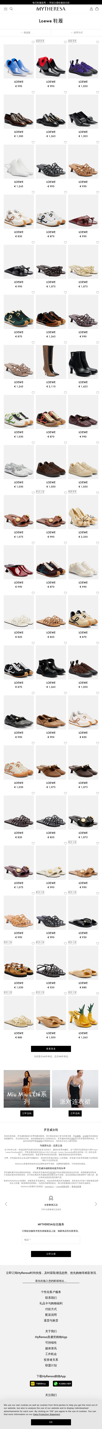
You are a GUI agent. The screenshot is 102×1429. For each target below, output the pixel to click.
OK (51, 1422)
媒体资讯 (51, 1349)
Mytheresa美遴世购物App (51, 1337)
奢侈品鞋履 (76, 1187)
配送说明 (51, 1315)
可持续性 (51, 1343)
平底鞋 (72, 1139)
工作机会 (51, 1355)
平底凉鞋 (52, 1173)
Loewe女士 (49, 1187)
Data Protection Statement (46, 1414)
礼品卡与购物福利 (51, 1304)
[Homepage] (51, 9)
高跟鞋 (39, 1141)
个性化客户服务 (51, 1293)
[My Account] (91, 9)
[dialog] (51, 1414)
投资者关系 (51, 1360)
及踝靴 (78, 1136)
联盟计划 (51, 1366)
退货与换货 (51, 1321)
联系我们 (51, 1298)
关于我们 (51, 1332)
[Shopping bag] (97, 9)
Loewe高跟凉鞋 (62, 1187)
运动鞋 (85, 1136)
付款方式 (51, 1310)
